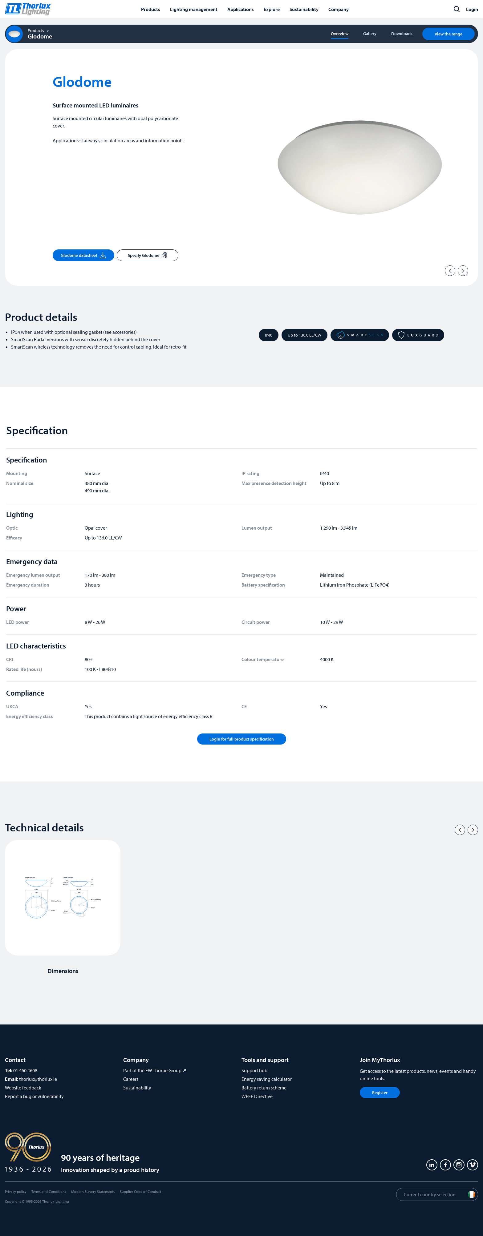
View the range (448, 34)
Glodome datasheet (83, 255)
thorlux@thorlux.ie (38, 1079)
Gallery (369, 33)
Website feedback (23, 1088)
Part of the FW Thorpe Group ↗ (154, 1070)
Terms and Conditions (48, 1191)
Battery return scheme (264, 1088)
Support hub (254, 1070)
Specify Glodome (147, 255)
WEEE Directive (257, 1096)
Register (380, 1092)
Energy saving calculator (267, 1079)
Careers (130, 1079)
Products (36, 30)
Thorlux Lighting (55, 1201)
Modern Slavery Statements (93, 1191)
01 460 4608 (25, 1070)
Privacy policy (15, 1191)
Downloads (401, 33)
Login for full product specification (241, 739)
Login (472, 9)
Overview (339, 33)
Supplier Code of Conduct (140, 1191)
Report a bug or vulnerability (34, 1096)
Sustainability (137, 1088)
